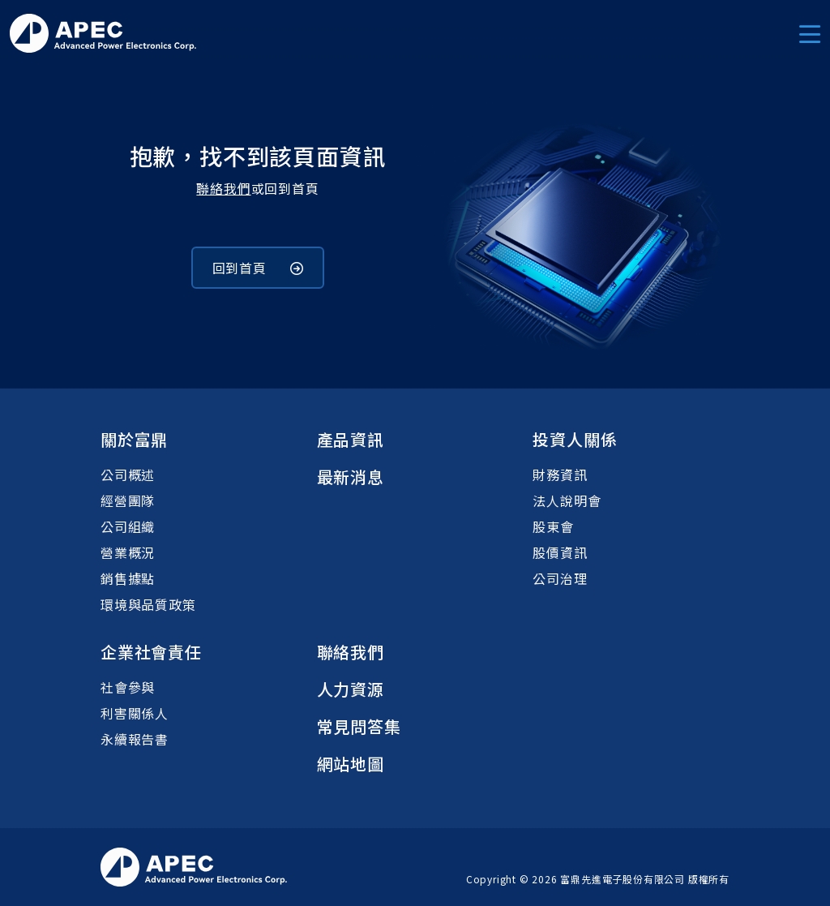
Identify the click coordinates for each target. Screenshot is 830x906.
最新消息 (350, 476)
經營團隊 (128, 500)
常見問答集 (359, 726)
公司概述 (128, 474)
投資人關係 (575, 439)
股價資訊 (560, 552)
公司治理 (560, 578)
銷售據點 (128, 578)
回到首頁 (258, 267)
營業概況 (128, 552)
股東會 (553, 526)
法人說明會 (567, 500)
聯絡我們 (223, 188)
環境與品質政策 (148, 604)
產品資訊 (350, 439)
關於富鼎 (134, 439)
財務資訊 (560, 474)
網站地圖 (350, 763)
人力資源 (350, 689)
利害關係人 (135, 713)
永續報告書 (135, 739)
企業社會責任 (151, 651)
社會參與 (128, 687)
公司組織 (128, 526)
